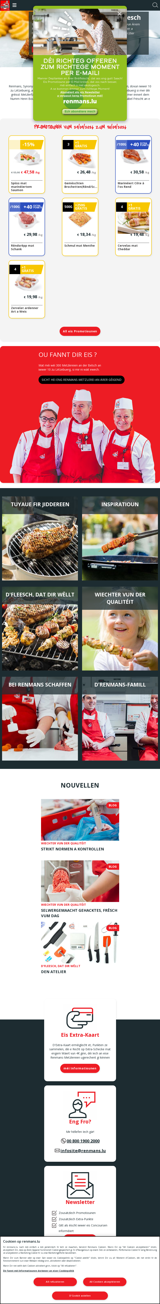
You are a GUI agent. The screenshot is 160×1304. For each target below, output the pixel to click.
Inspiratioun (120, 504)
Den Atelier (53, 972)
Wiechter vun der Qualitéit (120, 598)
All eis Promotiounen (80, 331)
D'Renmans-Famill (120, 684)
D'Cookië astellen (80, 1295)
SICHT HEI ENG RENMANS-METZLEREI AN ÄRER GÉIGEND (81, 380)
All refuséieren (55, 1282)
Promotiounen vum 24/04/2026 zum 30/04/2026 (80, 127)
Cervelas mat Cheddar (128, 247)
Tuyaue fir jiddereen (40, 504)
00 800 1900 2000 (83, 1141)
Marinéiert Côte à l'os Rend (131, 185)
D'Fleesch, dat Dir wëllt (40, 594)
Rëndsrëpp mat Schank (22, 247)
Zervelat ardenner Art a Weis (24, 310)
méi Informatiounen (80, 1069)
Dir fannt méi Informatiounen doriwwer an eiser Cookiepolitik (38, 1271)
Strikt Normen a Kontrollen (72, 849)
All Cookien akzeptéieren (104, 1282)
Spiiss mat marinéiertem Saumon (21, 187)
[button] (119, 13)
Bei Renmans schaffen (40, 684)
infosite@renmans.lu (83, 1151)
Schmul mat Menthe (79, 246)
